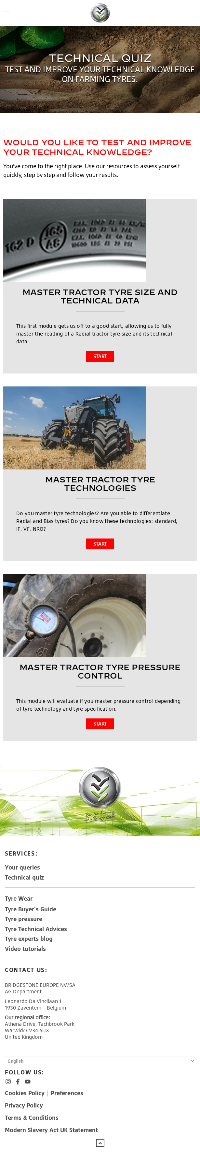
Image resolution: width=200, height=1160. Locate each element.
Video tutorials (25, 948)
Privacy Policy (24, 1105)
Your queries (22, 867)
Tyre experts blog (29, 938)
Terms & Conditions (32, 1117)
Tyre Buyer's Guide (30, 909)
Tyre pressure (23, 918)
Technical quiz (24, 877)
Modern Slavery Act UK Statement (51, 1129)
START (100, 356)
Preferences (67, 1092)
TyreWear (19, 898)
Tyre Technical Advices (36, 928)
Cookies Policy (25, 1092)
